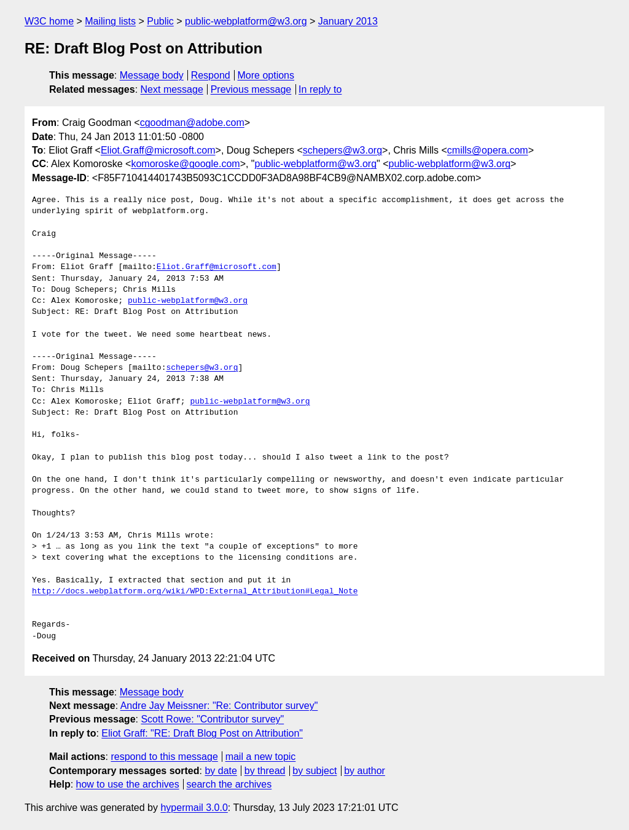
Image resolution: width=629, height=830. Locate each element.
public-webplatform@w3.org (246, 21)
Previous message (251, 89)
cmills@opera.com (487, 150)
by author (364, 770)
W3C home (49, 21)
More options (266, 75)
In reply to (320, 89)
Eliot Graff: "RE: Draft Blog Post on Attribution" (202, 733)
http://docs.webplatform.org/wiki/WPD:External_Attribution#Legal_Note (194, 591)
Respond (210, 75)
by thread (265, 770)
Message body (152, 75)
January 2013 (348, 21)
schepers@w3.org (342, 150)
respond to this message (164, 756)
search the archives (229, 784)
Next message (172, 89)
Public (160, 21)
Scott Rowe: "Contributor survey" (212, 719)
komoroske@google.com (185, 164)
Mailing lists (110, 21)
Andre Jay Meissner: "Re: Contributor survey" (219, 705)
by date (220, 770)
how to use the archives (127, 784)
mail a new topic (260, 756)
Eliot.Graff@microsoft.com (158, 150)
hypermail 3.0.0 (193, 807)
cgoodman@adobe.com (192, 122)
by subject (314, 770)
